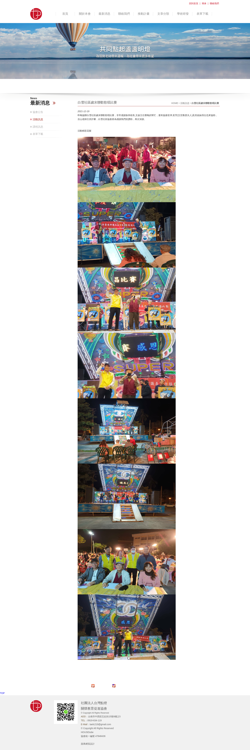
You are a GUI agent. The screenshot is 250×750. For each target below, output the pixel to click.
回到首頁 (193, 3)
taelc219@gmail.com (100, 724)
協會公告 (38, 112)
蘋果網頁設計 (88, 743)
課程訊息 (38, 126)
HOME (174, 103)
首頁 (65, 13)
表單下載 (202, 13)
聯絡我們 (214, 3)
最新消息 (104, 13)
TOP (2, 693)
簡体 (204, 3)
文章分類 (163, 13)
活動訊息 (38, 119)
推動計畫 (144, 13)
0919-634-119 (94, 720)
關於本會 (85, 13)
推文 (113, 684)
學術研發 (183, 13)
